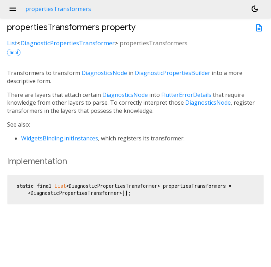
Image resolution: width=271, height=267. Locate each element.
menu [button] (12, 9)
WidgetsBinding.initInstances (59, 138)
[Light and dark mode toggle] (254, 8)
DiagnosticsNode (104, 73)
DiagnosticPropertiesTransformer (67, 43)
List (12, 43)
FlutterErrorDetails (186, 95)
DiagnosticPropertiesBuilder (172, 73)
